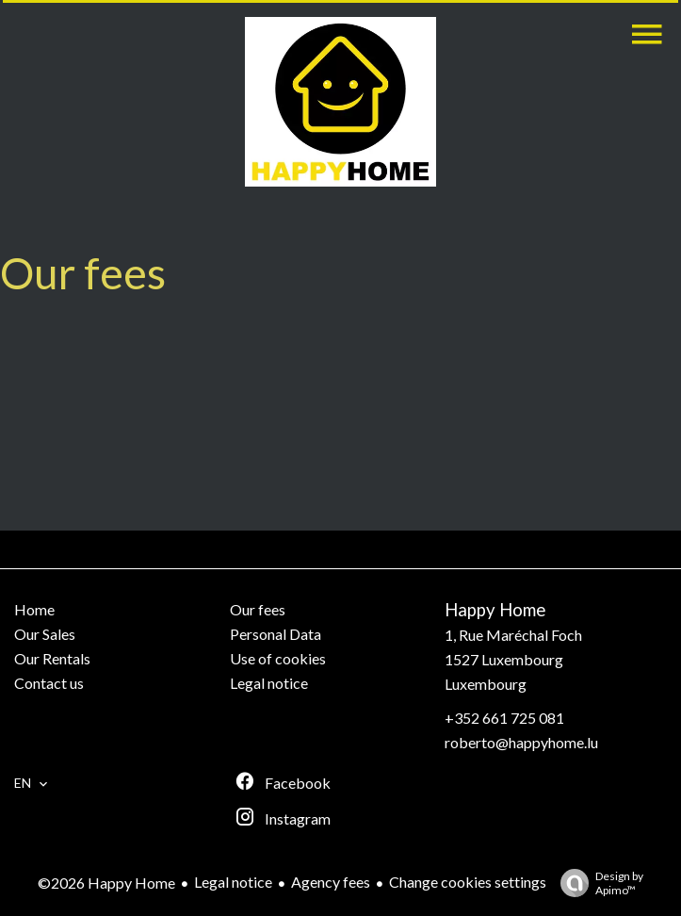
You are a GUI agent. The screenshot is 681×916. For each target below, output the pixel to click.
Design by (597, 883)
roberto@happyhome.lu (521, 742)
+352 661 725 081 (504, 718)
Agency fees (330, 882)
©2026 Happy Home (106, 882)
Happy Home (495, 609)
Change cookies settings (467, 882)
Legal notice (233, 882)
